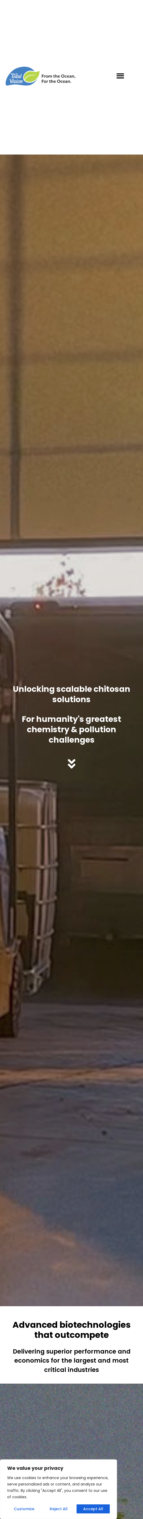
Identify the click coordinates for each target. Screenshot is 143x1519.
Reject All (59, 1509)
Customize (24, 1509)
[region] (58, 1489)
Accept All (93, 1509)
